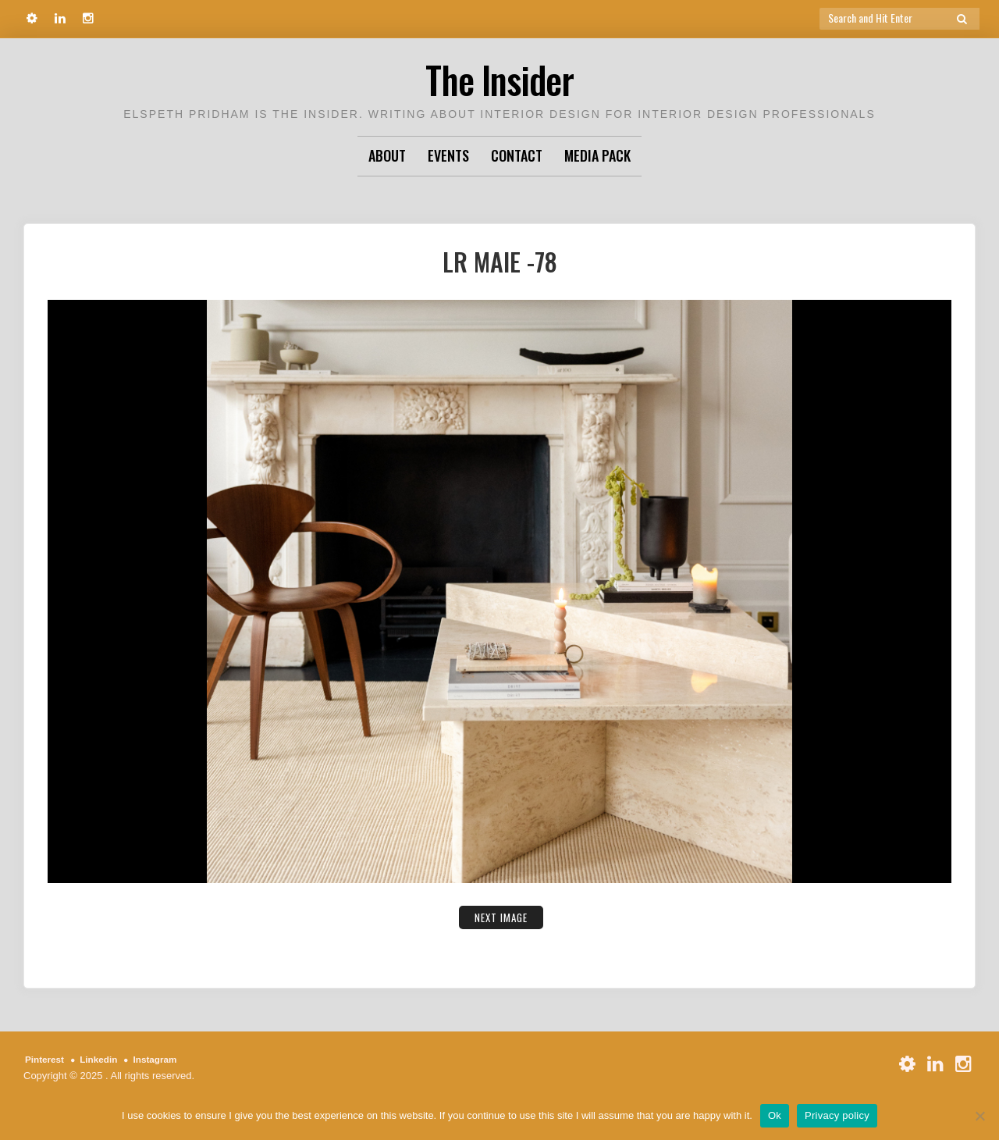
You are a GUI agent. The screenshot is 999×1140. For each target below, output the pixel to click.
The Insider (499, 78)
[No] (979, 1116)
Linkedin (105, 1059)
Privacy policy (837, 1115)
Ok (774, 1115)
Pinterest (47, 1059)
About (387, 155)
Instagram (166, 1059)
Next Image (501, 916)
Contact (516, 155)
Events (448, 155)
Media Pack (597, 155)
